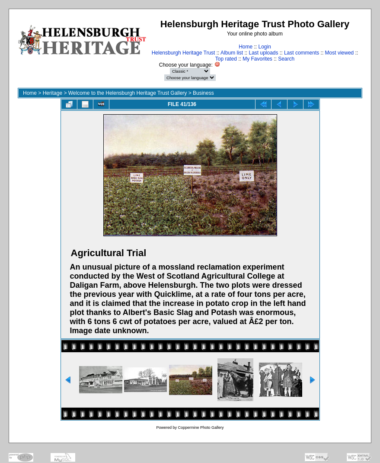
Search (286, 59)
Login (264, 47)
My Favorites (257, 59)
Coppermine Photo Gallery (201, 427)
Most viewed (339, 53)
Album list (231, 53)
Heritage (52, 93)
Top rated (226, 59)
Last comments (301, 53)
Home (245, 47)
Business (203, 93)
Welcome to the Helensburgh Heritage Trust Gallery (127, 93)
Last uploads (263, 53)
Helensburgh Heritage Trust (183, 53)
